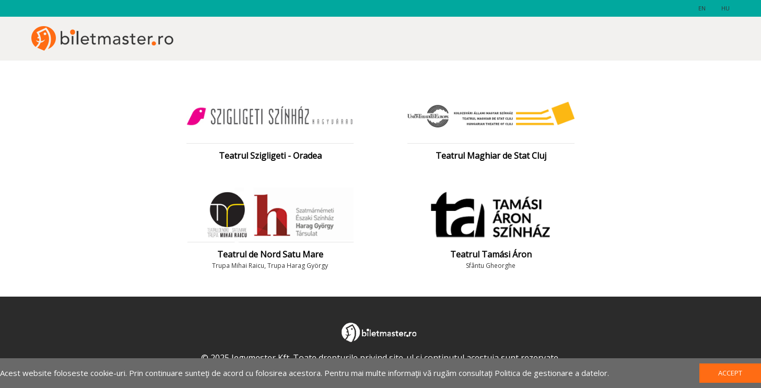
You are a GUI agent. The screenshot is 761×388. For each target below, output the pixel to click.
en (702, 8)
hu (725, 8)
